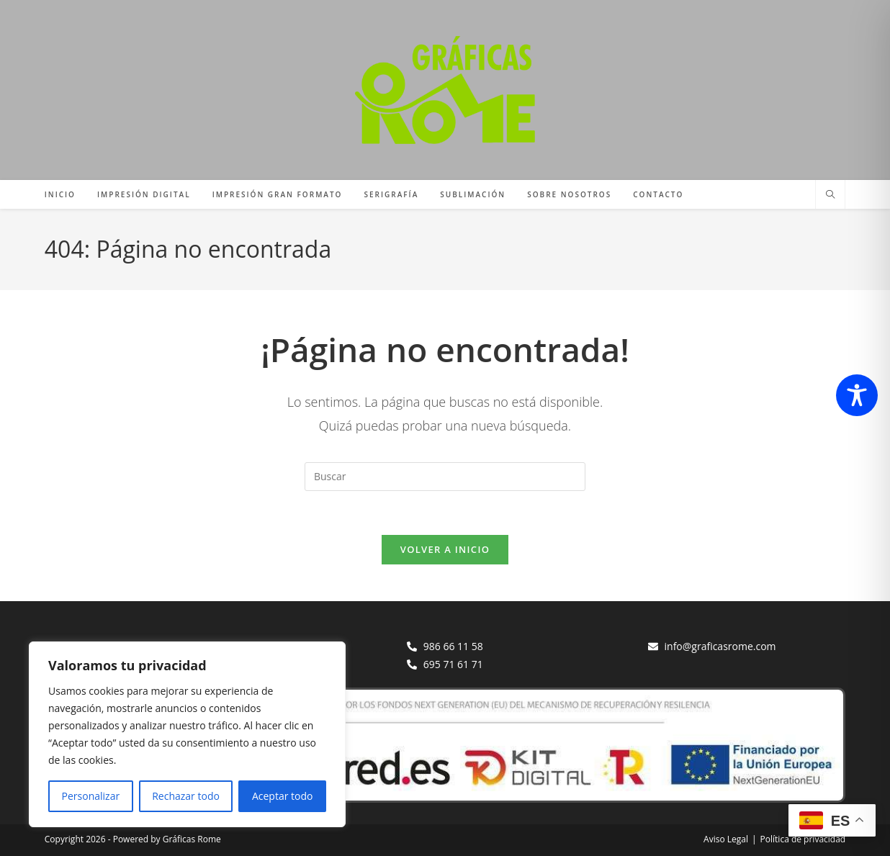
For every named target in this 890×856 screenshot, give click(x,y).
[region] (187, 734)
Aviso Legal (726, 839)
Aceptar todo (282, 796)
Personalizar (91, 796)
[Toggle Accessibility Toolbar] (857, 395)
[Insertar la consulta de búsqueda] (445, 476)
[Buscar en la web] (830, 195)
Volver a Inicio (445, 549)
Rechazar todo (186, 796)
